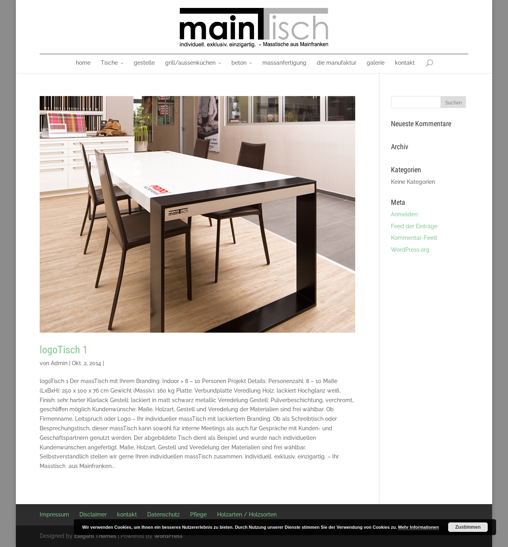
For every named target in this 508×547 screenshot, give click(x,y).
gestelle (144, 63)
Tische (109, 63)
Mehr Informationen (418, 527)
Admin (59, 363)
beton (238, 63)
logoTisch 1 (64, 350)
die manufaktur (336, 63)
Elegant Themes (95, 536)
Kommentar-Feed (414, 238)
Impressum (54, 514)
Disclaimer (93, 514)
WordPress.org (410, 250)
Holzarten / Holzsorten (247, 514)
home (83, 63)
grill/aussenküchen (190, 63)
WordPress (168, 536)
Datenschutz (163, 514)
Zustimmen (468, 527)
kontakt (405, 63)
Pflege (198, 514)
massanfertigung (284, 63)
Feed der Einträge (414, 226)
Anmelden (404, 214)
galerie (376, 63)
